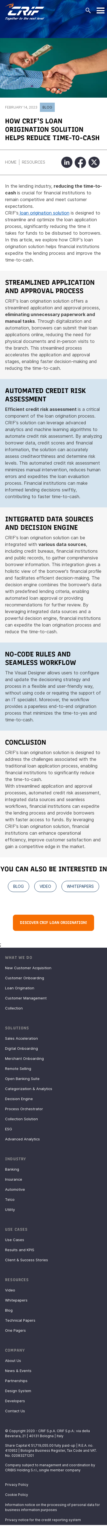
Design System (18, 1391)
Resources (33, 162)
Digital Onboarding (21, 1048)
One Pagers (15, 1330)
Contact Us (15, 1411)
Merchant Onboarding (24, 1058)
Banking (12, 1169)
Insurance (13, 1179)
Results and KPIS (19, 1250)
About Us (13, 1360)
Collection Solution (21, 1119)
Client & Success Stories (26, 1260)
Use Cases (14, 1239)
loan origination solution (44, 213)
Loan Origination (19, 988)
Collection (14, 1008)
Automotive (15, 1189)
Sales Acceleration (21, 1038)
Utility (10, 1209)
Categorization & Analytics (28, 1088)
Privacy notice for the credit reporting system (43, 1520)
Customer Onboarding (24, 978)
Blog (47, 107)
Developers (15, 1401)
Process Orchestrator (24, 1109)
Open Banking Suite (22, 1078)
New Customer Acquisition (28, 968)
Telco (10, 1199)
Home (11, 162)
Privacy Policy (16, 1484)
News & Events (18, 1370)
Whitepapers (16, 1300)
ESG (8, 1129)
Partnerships (16, 1380)
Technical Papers (20, 1320)
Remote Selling (18, 1068)
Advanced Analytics (22, 1139)
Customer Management (26, 998)
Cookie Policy (16, 1495)
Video (10, 1290)
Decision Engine (19, 1098)
